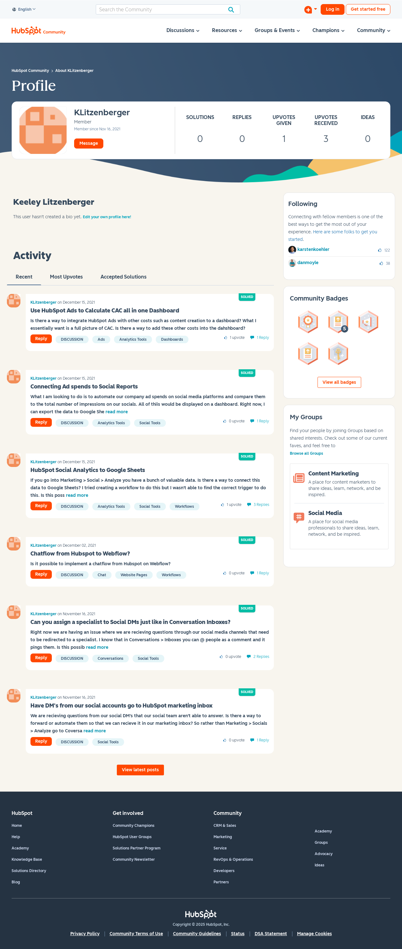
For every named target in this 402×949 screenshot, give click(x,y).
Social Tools (149, 423)
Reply (41, 338)
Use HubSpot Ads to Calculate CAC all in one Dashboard (104, 310)
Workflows (184, 506)
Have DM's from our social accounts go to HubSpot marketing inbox (121, 705)
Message (88, 143)
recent (24, 279)
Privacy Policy (85, 933)
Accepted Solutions (123, 279)
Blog (16, 882)
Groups (321, 842)
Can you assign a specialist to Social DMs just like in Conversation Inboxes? (130, 622)
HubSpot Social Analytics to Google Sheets (87, 470)
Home (17, 825)
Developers (224, 871)
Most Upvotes (66, 279)
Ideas (319, 865)
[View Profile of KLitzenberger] (102, 113)
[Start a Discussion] (311, 9)
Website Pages (134, 575)
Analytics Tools (133, 339)
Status (238, 933)
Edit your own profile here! (107, 217)
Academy (20, 848)
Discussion (72, 339)
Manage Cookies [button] (314, 933)
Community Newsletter (134, 859)
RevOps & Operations (233, 859)
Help (16, 837)
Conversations (110, 658)
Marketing (223, 837)
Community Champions (134, 825)
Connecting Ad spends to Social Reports (84, 386)
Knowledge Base (27, 859)
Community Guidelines (197, 933)
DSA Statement (271, 933)
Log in (332, 9)
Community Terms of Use (136, 933)
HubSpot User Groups (132, 837)
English (22, 9)
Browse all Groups (306, 453)
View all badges (339, 382)
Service (220, 848)
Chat (102, 575)
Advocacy (324, 854)
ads (101, 339)
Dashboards (172, 339)
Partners (221, 882)
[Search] (168, 9)
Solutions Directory (29, 871)
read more (117, 412)
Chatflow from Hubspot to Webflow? (80, 553)
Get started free (368, 9)
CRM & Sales (225, 825)
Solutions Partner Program (136, 848)
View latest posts (140, 770)
